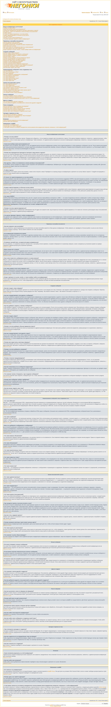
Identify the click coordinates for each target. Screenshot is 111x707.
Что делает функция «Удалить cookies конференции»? (16, 39)
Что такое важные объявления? (11, 75)
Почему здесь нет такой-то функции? (12, 126)
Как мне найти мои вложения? (10, 121)
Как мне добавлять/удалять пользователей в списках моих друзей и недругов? (22, 102)
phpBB (51, 705)
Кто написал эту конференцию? (11, 124)
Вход (4, 12)
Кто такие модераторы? (9, 85)
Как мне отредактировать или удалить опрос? (14, 59)
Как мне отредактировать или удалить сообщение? (15, 54)
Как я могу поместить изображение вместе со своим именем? (18, 47)
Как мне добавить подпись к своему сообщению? (15, 55)
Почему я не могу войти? (9, 28)
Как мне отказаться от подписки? (11, 116)
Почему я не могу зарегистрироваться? (12, 37)
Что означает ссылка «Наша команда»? (13, 92)
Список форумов (7, 21)
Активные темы (17, 19)
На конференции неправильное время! (12, 43)
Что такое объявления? (9, 77)
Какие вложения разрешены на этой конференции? (15, 120)
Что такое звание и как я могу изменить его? (14, 48)
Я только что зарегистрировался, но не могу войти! (15, 34)
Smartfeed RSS (95, 12)
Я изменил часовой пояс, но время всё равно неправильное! (18, 44)
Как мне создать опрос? (9, 56)
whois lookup (102, 687)
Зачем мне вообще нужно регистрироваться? (14, 29)
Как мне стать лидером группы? (11, 88)
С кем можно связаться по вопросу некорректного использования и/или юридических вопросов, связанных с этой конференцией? (34, 127)
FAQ (101, 12)
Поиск (106, 12)
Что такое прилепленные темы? (11, 78)
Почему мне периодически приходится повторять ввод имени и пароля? (20, 30)
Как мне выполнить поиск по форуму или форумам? (16, 106)
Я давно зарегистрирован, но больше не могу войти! (16, 35)
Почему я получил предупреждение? (12, 62)
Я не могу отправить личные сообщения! (13, 95)
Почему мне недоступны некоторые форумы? (14, 60)
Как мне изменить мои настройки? (11, 42)
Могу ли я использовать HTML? (11, 72)
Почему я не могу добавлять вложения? (13, 61)
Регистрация (10, 12)
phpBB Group (51, 671)
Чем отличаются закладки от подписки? (13, 114)
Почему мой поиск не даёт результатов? (13, 107)
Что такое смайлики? (8, 73)
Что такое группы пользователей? (11, 86)
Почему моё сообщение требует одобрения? (14, 66)
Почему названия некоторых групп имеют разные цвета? (17, 90)
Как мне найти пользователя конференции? (14, 109)
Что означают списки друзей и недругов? (13, 101)
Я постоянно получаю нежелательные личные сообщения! (17, 97)
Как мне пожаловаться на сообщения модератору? (15, 63)
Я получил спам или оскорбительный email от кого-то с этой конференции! (21, 98)
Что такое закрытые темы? (9, 79)
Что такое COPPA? (7, 36)
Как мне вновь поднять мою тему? (11, 67)
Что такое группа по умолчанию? (11, 91)
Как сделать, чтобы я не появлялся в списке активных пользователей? (20, 31)
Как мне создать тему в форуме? (11, 53)
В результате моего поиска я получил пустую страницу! (16, 108)
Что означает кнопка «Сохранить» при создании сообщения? (18, 65)
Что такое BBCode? (8, 70)
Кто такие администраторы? (10, 84)
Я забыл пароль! (7, 32)
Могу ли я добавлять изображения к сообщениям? (15, 74)
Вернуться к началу (7, 141)
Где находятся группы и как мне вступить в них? (15, 87)
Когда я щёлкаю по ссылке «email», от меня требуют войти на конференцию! (22, 49)
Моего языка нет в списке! (9, 46)
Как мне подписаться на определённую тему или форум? (17, 115)
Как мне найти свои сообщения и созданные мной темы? (17, 111)
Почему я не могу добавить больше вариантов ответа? (16, 57)
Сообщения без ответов (8, 19)
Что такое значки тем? (8, 80)
